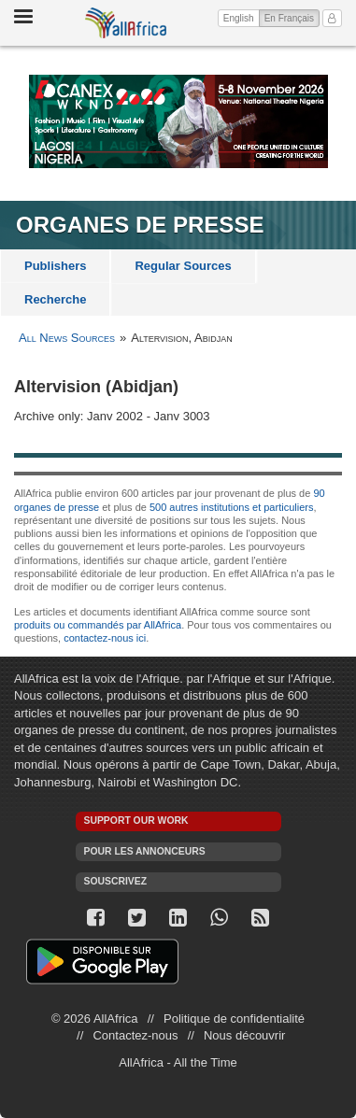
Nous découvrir (244, 1035)
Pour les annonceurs (145, 851)
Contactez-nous (135, 1035)
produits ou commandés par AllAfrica (97, 624)
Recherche (55, 299)
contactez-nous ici (105, 638)
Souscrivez (116, 881)
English (238, 18)
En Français (292, 16)
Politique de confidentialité (234, 1019)
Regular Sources (183, 266)
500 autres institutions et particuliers (231, 507)
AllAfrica (126, 22)
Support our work (136, 820)
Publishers (55, 266)
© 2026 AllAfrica (94, 1019)
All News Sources (67, 338)
